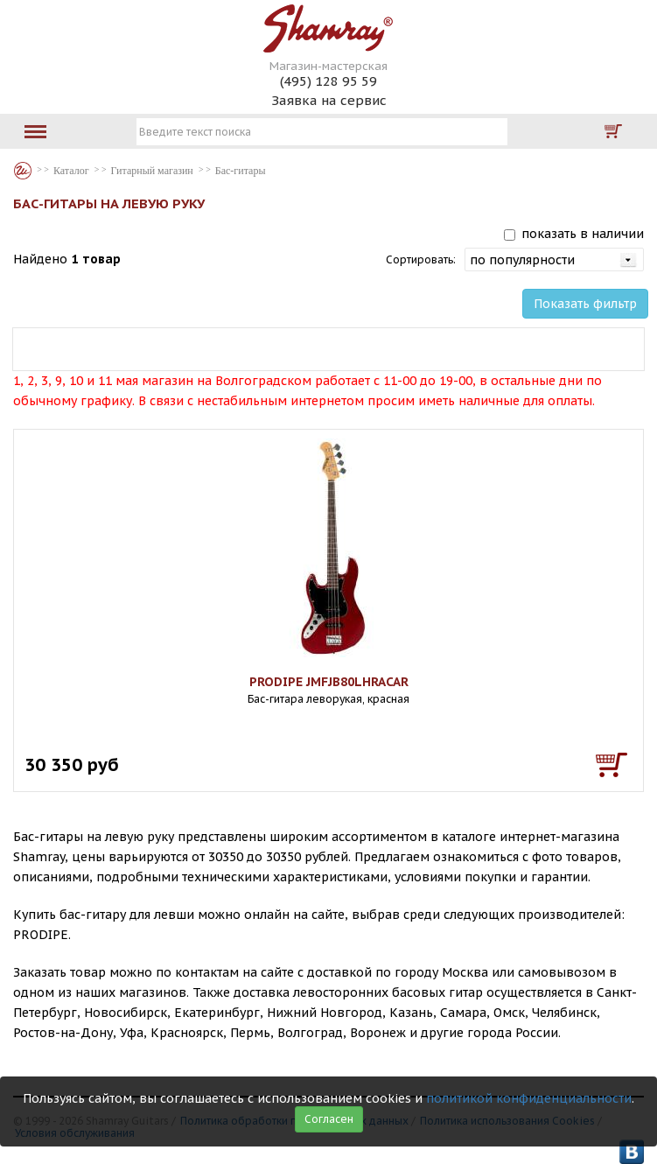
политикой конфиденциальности (529, 1098)
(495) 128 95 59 (328, 81)
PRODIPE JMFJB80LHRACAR (329, 682)
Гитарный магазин (152, 171)
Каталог (22, 170)
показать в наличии (582, 234)
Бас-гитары (240, 171)
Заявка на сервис (329, 100)
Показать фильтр (585, 304)
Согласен (328, 1118)
